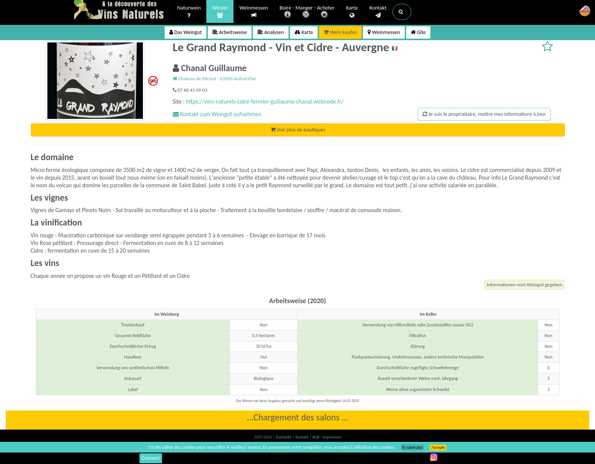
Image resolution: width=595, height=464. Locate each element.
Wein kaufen (340, 32)
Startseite (284, 437)
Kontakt (377, 12)
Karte (352, 12)
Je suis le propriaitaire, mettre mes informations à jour (484, 114)
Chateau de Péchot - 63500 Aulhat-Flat (214, 78)
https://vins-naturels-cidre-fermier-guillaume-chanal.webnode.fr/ (265, 101)
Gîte (418, 32)
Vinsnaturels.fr (122, 10)
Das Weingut (185, 32)
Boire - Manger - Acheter (306, 12)
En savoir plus (412, 447)
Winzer (220, 12)
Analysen (271, 32)
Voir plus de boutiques (298, 130)
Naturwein (189, 12)
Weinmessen (253, 11)
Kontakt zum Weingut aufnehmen (217, 114)
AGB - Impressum (326, 437)
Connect (151, 458)
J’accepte (438, 447)
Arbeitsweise (229, 32)
